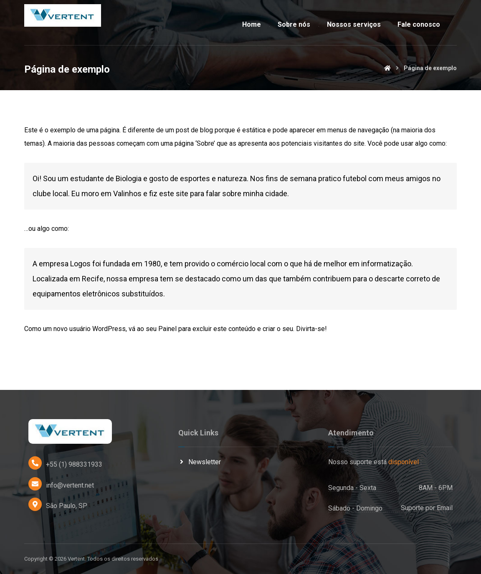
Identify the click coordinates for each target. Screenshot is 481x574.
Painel (167, 330)
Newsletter (199, 462)
